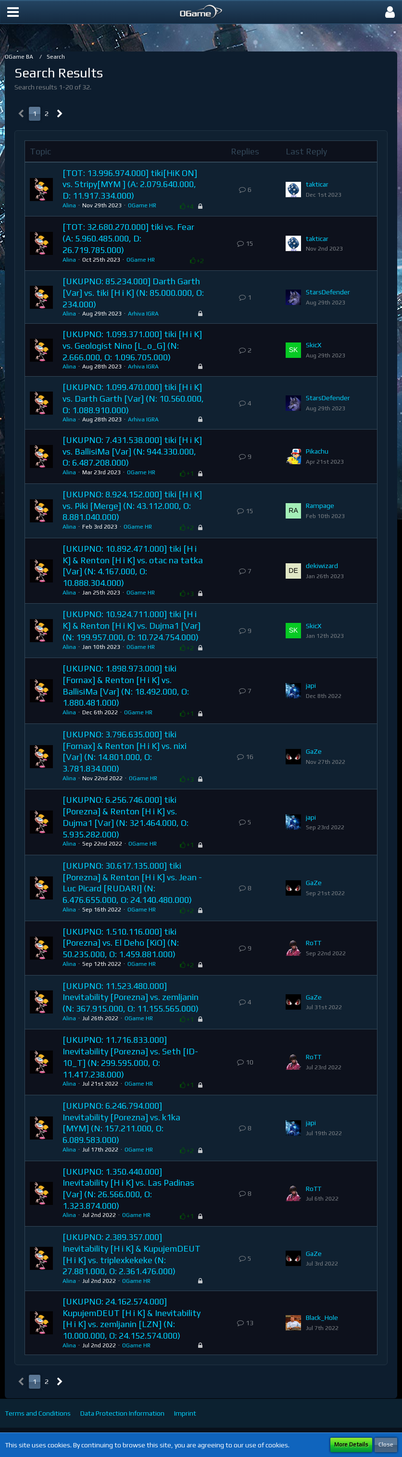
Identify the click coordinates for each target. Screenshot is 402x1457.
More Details (351, 1444)
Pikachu (317, 451)
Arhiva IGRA (143, 313)
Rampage (320, 505)
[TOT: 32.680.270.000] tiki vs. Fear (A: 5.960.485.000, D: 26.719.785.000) (128, 238)
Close (385, 1444)
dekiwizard (322, 566)
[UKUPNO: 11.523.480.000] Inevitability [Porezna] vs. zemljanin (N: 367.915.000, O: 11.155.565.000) (131, 997)
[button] (13, 12)
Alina (69, 205)
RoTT (313, 943)
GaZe (314, 751)
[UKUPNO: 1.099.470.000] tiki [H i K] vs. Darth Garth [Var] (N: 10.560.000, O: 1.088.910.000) (133, 398)
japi (311, 685)
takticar (317, 184)
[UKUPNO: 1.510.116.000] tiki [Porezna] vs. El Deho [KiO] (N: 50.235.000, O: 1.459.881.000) (121, 942)
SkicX (313, 345)
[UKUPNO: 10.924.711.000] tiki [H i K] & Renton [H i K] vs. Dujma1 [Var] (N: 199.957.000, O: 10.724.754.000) (132, 625)
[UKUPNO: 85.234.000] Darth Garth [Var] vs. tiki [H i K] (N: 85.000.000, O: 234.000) (133, 292)
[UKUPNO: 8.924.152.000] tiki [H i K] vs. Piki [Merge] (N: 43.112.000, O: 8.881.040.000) (132, 505)
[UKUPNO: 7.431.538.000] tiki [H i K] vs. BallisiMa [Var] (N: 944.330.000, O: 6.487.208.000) (132, 451)
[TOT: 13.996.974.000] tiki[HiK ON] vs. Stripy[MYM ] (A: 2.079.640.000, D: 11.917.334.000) (130, 184)
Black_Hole (322, 1317)
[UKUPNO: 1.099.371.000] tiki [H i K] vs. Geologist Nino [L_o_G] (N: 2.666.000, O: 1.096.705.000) (132, 345)
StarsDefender (328, 292)
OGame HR (142, 205)
